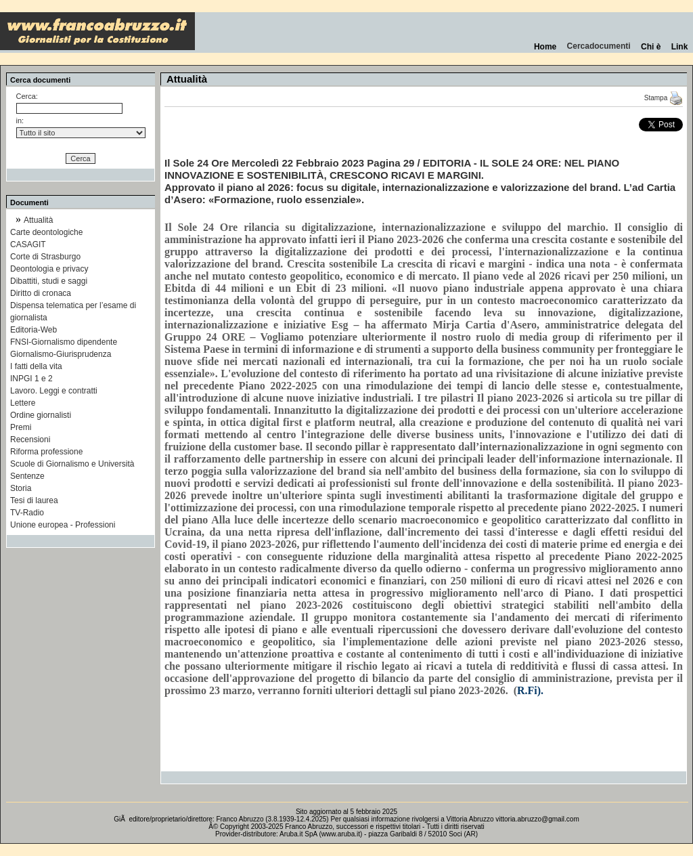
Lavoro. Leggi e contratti (53, 390)
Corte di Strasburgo (45, 256)
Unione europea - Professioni (62, 525)
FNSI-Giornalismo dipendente (63, 342)
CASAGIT (28, 244)
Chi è (650, 46)
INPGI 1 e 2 (31, 378)
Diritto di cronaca (40, 293)
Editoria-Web (33, 330)
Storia (20, 488)
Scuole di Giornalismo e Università (72, 464)
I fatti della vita (36, 366)
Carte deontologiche (46, 232)
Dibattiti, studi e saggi (48, 281)
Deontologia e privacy (49, 269)
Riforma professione (46, 451)
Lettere (22, 403)
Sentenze (27, 476)
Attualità (38, 220)
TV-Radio (27, 512)
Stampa (663, 98)
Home (545, 46)
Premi (20, 427)
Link (679, 46)
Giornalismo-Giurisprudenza (60, 354)
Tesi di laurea (34, 500)
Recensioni (30, 439)
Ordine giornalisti (40, 415)
